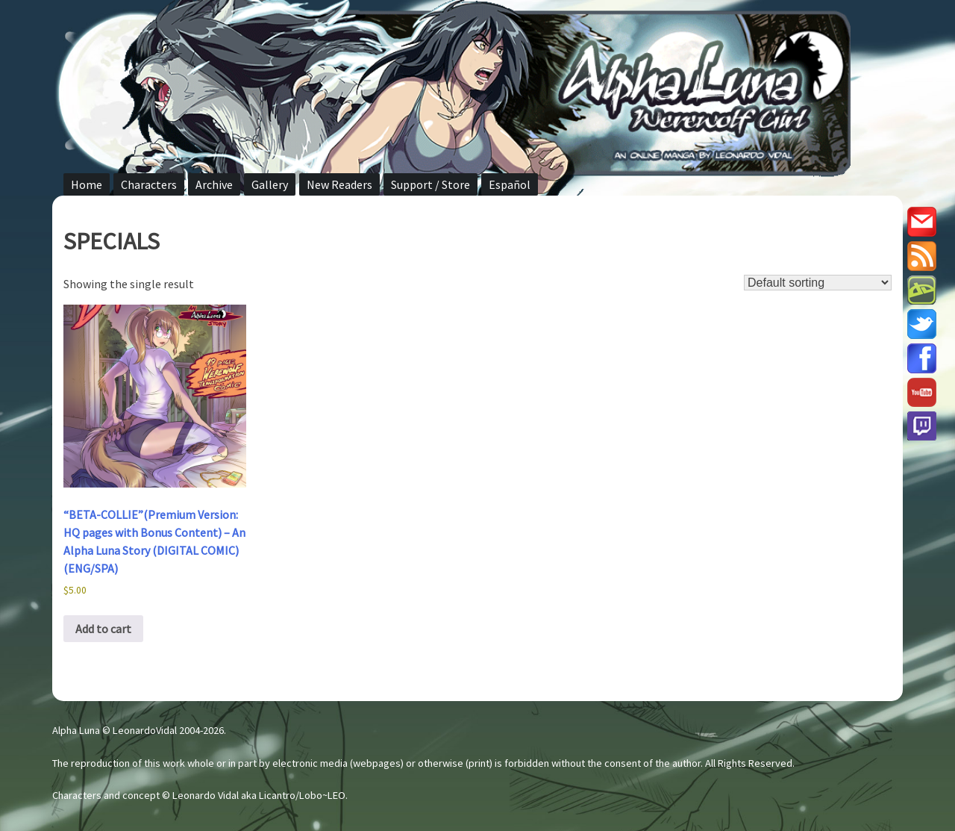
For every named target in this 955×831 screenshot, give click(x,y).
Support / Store (430, 184)
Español (509, 184)
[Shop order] (818, 282)
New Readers (339, 184)
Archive (214, 184)
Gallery (269, 184)
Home (86, 184)
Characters (149, 184)
